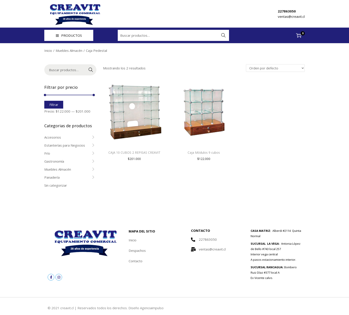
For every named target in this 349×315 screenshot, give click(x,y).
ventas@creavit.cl (291, 16)
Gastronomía (54, 161)
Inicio (48, 50)
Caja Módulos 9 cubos (204, 152)
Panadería (52, 177)
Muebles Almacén (69, 50)
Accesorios (52, 137)
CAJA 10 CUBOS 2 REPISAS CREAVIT (134, 152)
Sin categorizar (55, 185)
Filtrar (53, 104)
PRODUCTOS (69, 35)
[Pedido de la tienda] (275, 68)
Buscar (223, 35)
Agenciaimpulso (152, 308)
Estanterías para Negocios (64, 145)
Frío (47, 153)
